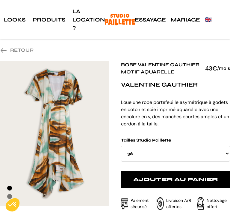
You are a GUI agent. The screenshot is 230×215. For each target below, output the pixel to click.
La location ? (88, 19)
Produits (49, 19)
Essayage (150, 19)
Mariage (185, 19)
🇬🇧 (208, 19)
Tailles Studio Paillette (175, 150)
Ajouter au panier (175, 179)
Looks (14, 19)
